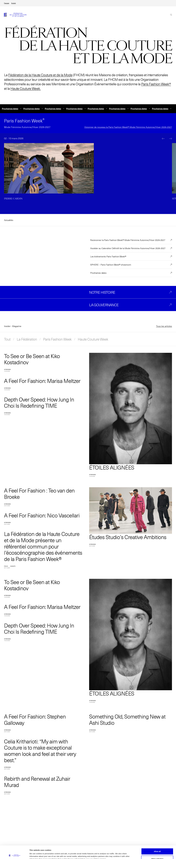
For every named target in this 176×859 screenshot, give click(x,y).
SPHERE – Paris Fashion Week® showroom (110, 264)
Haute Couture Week (93, 339)
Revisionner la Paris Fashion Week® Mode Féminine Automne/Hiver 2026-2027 (127, 240)
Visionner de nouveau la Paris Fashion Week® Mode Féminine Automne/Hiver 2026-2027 (128, 127)
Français (6, 3)
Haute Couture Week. (25, 88)
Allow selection (157, 846)
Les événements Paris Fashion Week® (108, 256)
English (13, 3)
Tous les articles (164, 326)
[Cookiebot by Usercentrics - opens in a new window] (14, 854)
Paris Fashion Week (57, 339)
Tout (7, 339)
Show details (118, 853)
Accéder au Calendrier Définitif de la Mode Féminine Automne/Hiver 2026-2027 (127, 248)
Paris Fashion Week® (156, 83)
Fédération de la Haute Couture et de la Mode (40, 74)
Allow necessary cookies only (157, 853)
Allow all (157, 838)
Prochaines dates (98, 272)
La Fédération (27, 339)
